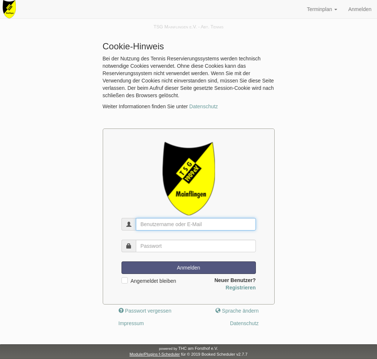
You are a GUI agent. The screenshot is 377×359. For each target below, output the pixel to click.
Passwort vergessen (145, 311)
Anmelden (359, 9)
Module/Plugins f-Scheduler (155, 354)
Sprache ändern (237, 311)
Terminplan (322, 9)
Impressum (131, 323)
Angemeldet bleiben (153, 281)
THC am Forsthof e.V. (188, 348)
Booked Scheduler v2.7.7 (224, 354)
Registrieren (241, 288)
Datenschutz (203, 106)
